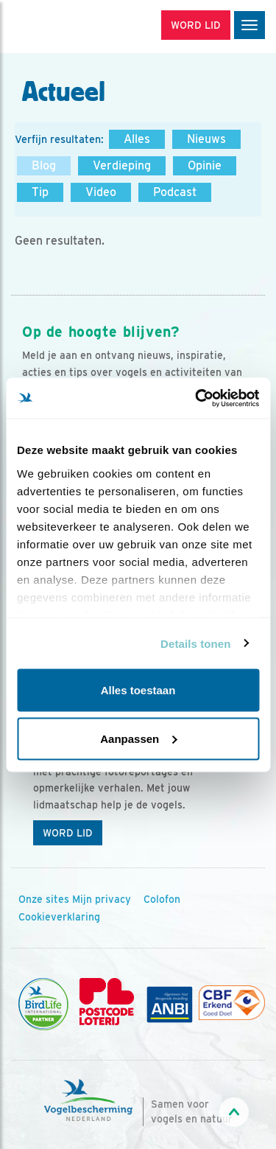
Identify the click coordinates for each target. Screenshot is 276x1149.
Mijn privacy (101, 899)
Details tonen (195, 643)
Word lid (68, 833)
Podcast (175, 192)
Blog (44, 165)
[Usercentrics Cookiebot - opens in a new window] (196, 398)
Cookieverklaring (59, 917)
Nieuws (206, 139)
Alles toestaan (138, 690)
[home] (73, 26)
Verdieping (122, 165)
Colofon (162, 899)
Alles (137, 139)
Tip (40, 192)
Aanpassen (138, 738)
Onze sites (43, 899)
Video (100, 192)
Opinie (205, 165)
